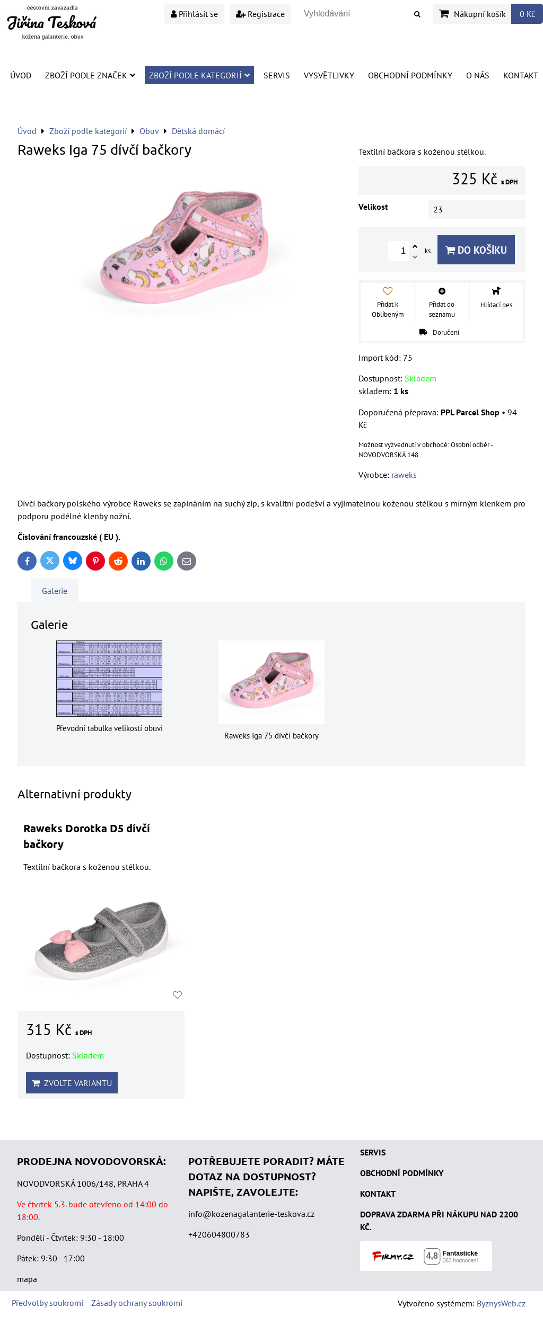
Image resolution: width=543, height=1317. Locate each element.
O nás (477, 75)
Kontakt (520, 75)
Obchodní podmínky (410, 75)
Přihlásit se (194, 13)
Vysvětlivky (329, 75)
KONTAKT (378, 1193)
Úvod (20, 75)
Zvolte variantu (72, 1083)
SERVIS (373, 1152)
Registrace (260, 13)
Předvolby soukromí (47, 1302)
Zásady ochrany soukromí (136, 1302)
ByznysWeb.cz (501, 1303)
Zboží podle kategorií (199, 75)
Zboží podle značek (90, 75)
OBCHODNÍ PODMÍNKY (401, 1173)
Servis (277, 75)
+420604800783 (219, 1234)
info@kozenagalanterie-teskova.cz (251, 1213)
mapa (27, 1279)
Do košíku (476, 249)
